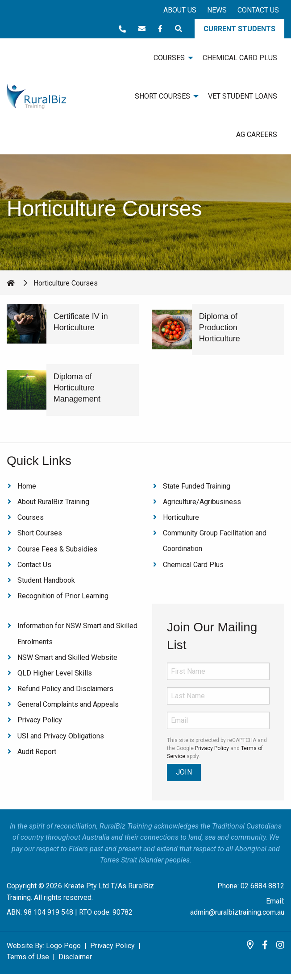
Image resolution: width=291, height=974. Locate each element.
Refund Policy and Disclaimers (65, 688)
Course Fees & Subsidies (57, 549)
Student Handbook (46, 580)
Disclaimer (75, 957)
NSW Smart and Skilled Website (67, 657)
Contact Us (258, 10)
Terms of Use (28, 957)
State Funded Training (196, 486)
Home (26, 486)
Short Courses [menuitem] (162, 96)
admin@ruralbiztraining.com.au (237, 912)
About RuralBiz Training (53, 501)
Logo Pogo (63, 945)
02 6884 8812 (262, 886)
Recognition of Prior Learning (62, 596)
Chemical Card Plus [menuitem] (240, 58)
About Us (179, 10)
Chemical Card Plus (193, 564)
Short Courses (39, 533)
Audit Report (36, 751)
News (217, 10)
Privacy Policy (39, 720)
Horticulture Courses (65, 283)
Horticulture (181, 517)
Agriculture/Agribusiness (202, 501)
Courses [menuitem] (169, 58)
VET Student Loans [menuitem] (242, 96)
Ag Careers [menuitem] (256, 134)
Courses (30, 517)
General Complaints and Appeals (68, 704)
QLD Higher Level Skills (54, 673)
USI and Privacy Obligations (60, 736)
